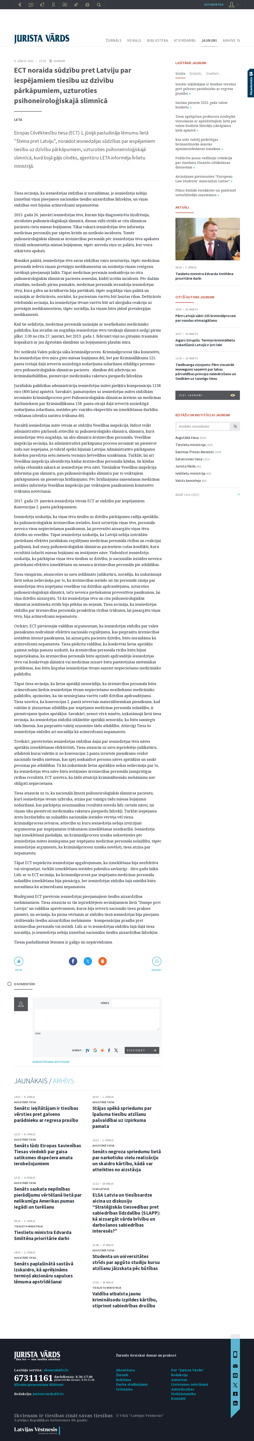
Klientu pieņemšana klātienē (39, 1384)
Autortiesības (183, 1389)
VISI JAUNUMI (207, 395)
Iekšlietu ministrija (190, 473)
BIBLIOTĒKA (157, 40)
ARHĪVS (229, 40)
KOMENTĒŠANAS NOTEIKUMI (51, 1062)
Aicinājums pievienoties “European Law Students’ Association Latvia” (204, 178)
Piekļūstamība (183, 1394)
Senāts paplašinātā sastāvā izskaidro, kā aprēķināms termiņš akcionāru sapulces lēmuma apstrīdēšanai (43, 1273)
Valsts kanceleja (188, 480)
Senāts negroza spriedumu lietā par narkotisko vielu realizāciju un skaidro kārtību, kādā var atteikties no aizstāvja (126, 1160)
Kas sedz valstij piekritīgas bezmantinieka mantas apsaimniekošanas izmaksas (199, 144)
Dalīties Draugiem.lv (102, 961)
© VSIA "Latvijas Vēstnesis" (140, 1415)
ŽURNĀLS (114, 40)
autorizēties (213, 4)
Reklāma (123, 1380)
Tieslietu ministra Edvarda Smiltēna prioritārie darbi (42, 1235)
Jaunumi (59, 61)
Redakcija (179, 1375)
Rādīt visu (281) (207, 494)
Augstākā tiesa (25, 1102)
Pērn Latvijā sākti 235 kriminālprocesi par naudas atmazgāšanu (205, 318)
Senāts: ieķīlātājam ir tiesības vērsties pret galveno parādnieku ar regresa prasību (46, 1114)
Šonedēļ (195, 74)
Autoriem (179, 1380)
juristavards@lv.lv (48, 1394)
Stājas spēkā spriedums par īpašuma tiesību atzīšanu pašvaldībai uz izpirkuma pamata (122, 1117)
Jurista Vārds (185, 466)
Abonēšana (125, 1370)
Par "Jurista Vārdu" (187, 1370)
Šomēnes (212, 74)
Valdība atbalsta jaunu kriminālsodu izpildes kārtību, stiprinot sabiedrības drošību (124, 1300)
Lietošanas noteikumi (189, 1384)
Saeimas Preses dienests (194, 451)
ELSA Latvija (100, 1189)
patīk (18, 970)
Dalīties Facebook (73, 961)
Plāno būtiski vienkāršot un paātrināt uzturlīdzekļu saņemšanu (205, 192)
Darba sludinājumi (132, 1384)
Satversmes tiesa (188, 459)
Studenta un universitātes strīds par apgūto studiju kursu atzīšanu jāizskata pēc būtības (126, 1262)
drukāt (157, 970)
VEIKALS (134, 40)
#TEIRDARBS (185, 40)
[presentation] (136, 1038)
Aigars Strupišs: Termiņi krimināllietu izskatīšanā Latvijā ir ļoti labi (205, 342)
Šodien (180, 74)
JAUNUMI (209, 40)
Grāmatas (124, 1389)
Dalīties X (88, 961)
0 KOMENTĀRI (24, 984)
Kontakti (178, 1398)
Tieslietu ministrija (28, 1226)
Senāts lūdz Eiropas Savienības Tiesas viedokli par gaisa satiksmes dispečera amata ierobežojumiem (47, 1154)
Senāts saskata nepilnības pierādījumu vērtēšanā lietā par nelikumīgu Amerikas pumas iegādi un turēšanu (48, 1198)
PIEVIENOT (136, 1050)
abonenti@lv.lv (56, 1370)
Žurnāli (122, 1375)
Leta (18, 119)
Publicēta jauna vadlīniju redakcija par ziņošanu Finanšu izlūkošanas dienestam (203, 162)
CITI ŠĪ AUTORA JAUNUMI (194, 297)
